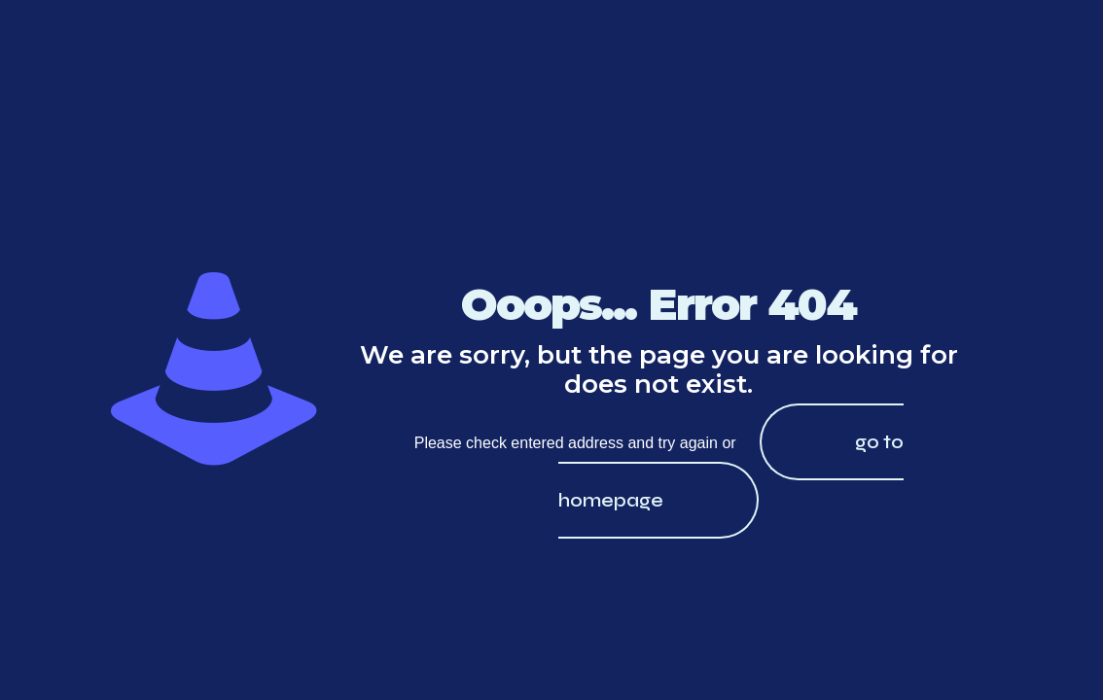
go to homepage (731, 471)
